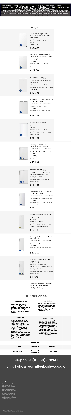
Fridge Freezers (50, 5)
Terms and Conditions (35, 351)
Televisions (44, 10)
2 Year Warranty (34, 44)
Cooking (24, 10)
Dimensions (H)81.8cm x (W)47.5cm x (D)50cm (41, 87)
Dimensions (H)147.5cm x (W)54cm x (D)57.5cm (41, 224)
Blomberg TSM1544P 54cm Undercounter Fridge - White (39, 145)
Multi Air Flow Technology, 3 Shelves (38, 60)
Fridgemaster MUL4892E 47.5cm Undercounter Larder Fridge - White (41, 55)
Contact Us (35, 347)
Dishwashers (15, 10)
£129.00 (34, 48)
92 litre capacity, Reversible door (38, 58)
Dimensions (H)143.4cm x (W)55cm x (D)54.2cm (41, 202)
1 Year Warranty (34, 89)
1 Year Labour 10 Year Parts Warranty (39, 226)
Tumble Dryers (5, 10)
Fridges (59, 5)
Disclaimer (53, 352)
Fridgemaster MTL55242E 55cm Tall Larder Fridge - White (41, 192)
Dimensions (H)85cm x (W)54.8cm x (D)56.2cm (41, 132)
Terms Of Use (17, 352)
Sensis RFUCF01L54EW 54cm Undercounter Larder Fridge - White (41, 123)
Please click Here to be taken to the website (40, 289)
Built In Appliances (38, 5)
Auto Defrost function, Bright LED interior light (41, 198)
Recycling (52, 347)
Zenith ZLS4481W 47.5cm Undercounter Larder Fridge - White (41, 78)
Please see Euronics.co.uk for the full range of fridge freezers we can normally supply (41, 285)
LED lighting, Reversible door (37, 176)
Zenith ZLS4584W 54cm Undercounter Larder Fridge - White (41, 100)
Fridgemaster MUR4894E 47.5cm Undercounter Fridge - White (40, 33)
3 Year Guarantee (34, 134)
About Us (18, 347)
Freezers (36, 10)
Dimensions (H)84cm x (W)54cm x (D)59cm (41, 110)
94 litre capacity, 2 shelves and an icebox (40, 35)
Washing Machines (6, 5)
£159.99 (34, 93)
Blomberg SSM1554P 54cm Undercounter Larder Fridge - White (41, 170)
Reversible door (34, 37)
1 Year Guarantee (34, 112)
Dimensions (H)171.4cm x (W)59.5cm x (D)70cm (41, 271)
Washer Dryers (18, 5)
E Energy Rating (34, 39)
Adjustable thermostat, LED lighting (38, 84)
